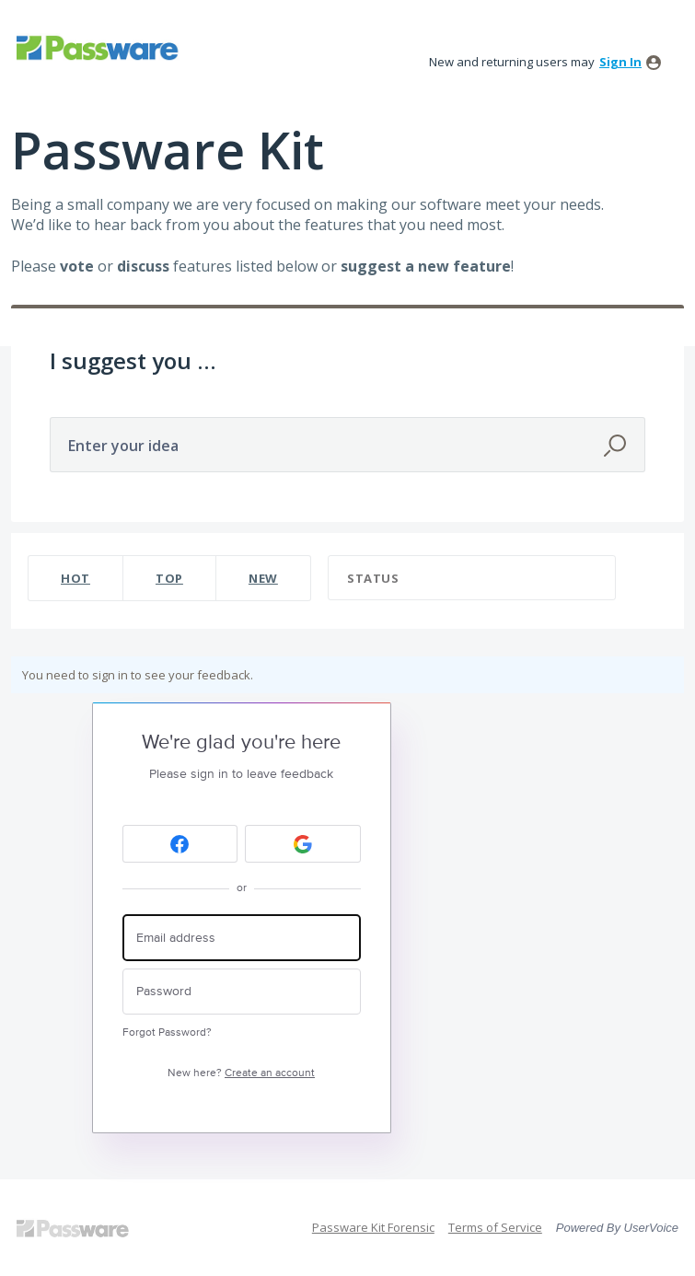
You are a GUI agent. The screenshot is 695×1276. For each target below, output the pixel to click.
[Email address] (241, 937)
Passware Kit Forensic (373, 1227)
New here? (241, 1073)
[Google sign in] (303, 844)
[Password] (241, 992)
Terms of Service (495, 1227)
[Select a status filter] (473, 578)
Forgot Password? (167, 1032)
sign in (620, 61)
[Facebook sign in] (180, 844)
